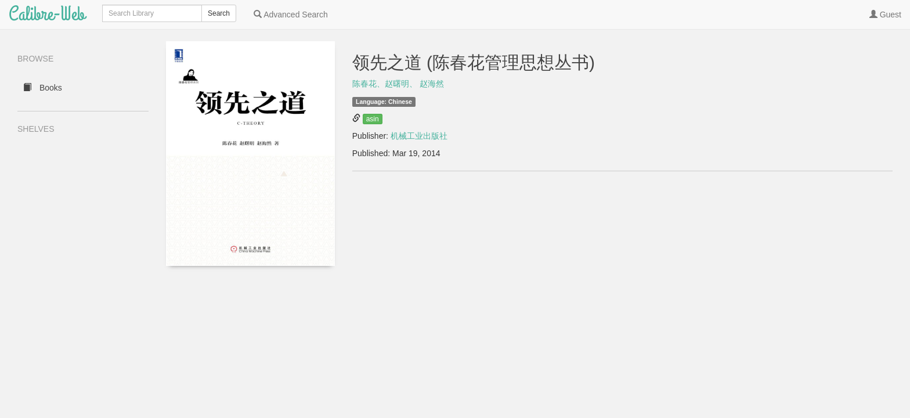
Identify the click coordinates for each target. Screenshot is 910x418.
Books (42, 87)
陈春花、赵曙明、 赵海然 (398, 83)
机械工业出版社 (419, 135)
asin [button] (372, 119)
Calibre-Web (47, 14)
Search (219, 13)
